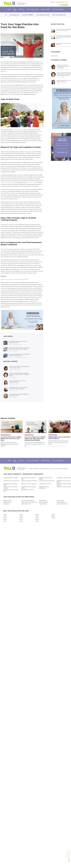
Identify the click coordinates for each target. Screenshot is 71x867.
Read (14, 9)
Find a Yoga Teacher (60, 2)
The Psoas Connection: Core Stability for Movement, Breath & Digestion (18, 388)
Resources (36, 468)
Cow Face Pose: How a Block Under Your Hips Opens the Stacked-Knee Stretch (35, 438)
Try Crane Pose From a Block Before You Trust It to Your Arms (11, 438)
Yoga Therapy (60, 500)
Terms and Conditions (63, 468)
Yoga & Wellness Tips (62, 503)
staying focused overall (7, 182)
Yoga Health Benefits (28, 14)
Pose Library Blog (14, 14)
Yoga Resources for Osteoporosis (44, 487)
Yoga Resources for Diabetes (28, 483)
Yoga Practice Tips (26, 503)
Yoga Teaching (43, 503)
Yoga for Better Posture (27, 489)
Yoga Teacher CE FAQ (44, 468)
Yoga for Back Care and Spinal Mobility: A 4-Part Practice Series (19, 395)
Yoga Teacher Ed (43, 502)
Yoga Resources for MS (45, 483)
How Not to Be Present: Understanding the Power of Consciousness (19, 367)
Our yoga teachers (58, 9)
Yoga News (6, 503)
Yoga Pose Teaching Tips (27, 500)
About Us (31, 468)
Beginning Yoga (7, 500)
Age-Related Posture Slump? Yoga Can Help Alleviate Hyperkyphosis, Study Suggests (19, 348)
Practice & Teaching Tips (59, 14)
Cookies (55, 468)
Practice (21, 9)
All (6, 14)
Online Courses (45, 9)
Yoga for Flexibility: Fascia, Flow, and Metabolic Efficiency (17, 381)
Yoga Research (54, 55)
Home (9, 9)
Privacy (51, 468)
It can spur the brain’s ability (19, 129)
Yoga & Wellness (61, 502)
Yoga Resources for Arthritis (10, 477)
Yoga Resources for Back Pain (11, 480)
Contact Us (52, 2)
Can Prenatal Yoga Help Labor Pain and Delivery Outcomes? (18, 342)
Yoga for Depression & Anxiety (29, 480)
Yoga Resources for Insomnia (46, 480)
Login (66, 2)
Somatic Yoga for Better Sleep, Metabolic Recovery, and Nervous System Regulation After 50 (19, 374)
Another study (31, 182)
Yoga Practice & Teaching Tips (29, 502)
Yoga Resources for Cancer (64, 486)
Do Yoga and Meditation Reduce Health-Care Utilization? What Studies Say (19, 355)
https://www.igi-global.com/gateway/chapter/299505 (14, 279)
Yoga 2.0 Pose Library (32, 9)
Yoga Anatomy (7, 502)
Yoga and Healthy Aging (43, 14)
